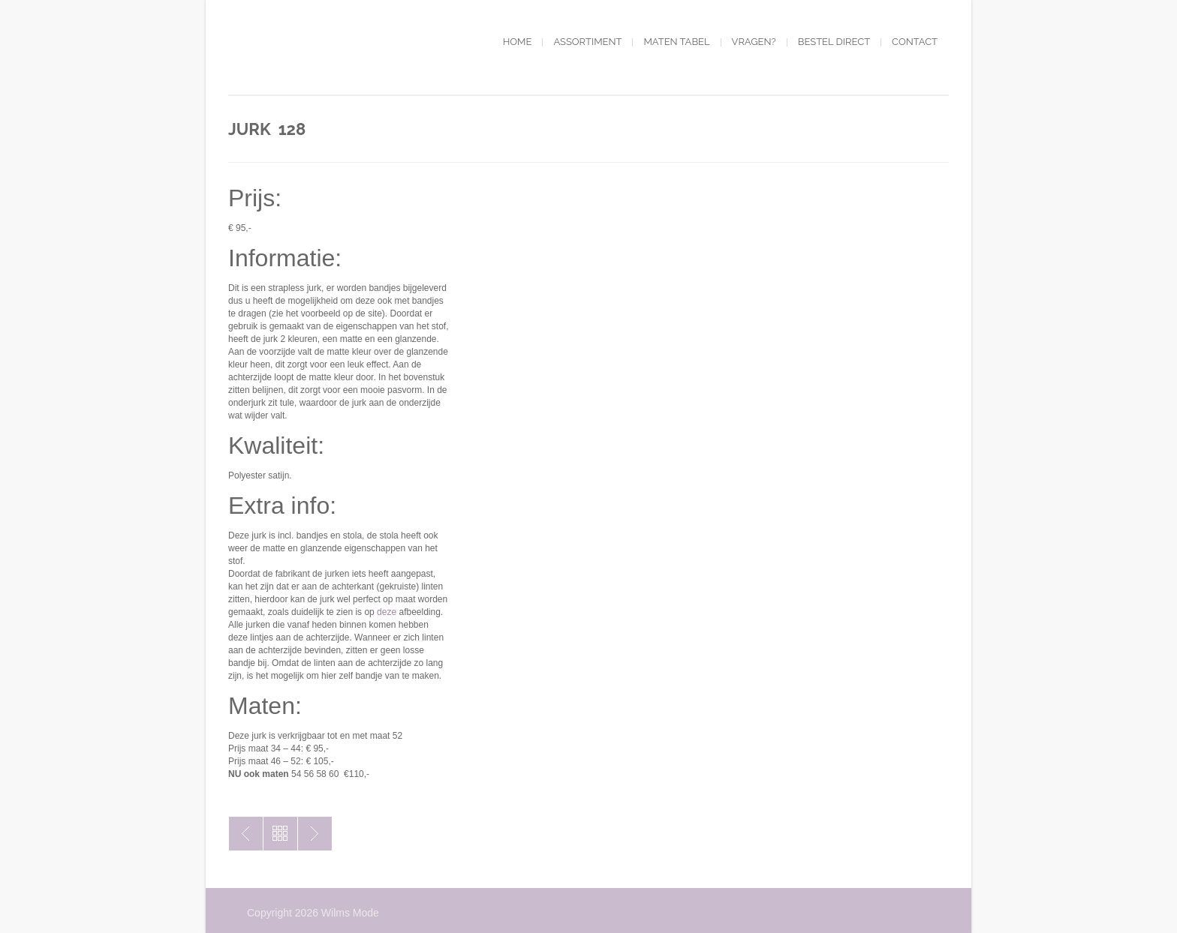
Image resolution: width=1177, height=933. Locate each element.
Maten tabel (676, 41)
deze (386, 612)
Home (517, 41)
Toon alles (280, 833)
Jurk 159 (246, 833)
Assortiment (587, 41)
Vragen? (754, 41)
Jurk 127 (315, 833)
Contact (915, 41)
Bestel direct (834, 41)
